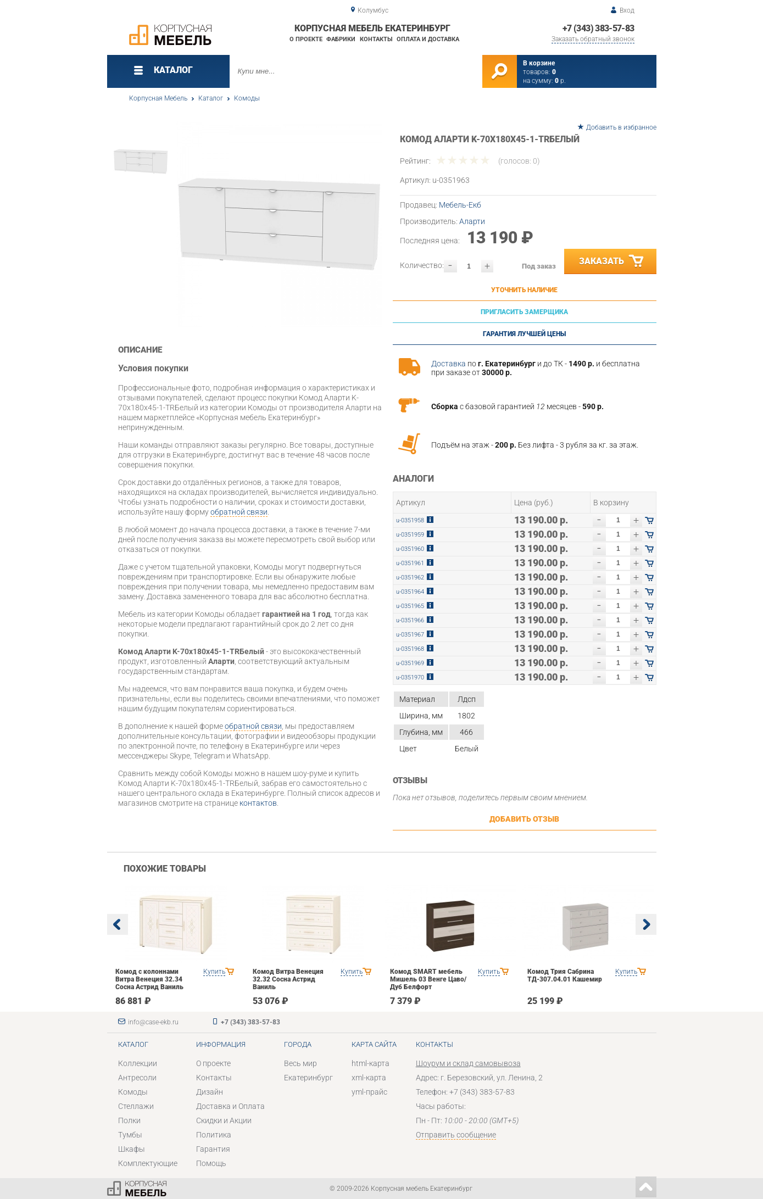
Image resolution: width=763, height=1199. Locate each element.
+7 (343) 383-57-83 (598, 28)
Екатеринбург (308, 1077)
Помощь (211, 1163)
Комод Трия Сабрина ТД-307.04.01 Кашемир (564, 975)
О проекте (305, 39)
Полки (129, 1120)
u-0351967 (410, 634)
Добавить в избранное (621, 127)
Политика (213, 1134)
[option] (279, 224)
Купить (214, 971)
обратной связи (239, 512)
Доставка (448, 363)
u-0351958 (410, 520)
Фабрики (340, 39)
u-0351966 (410, 620)
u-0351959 (410, 534)
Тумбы (130, 1134)
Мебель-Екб (460, 204)
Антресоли (137, 1077)
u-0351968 (410, 649)
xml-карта (369, 1077)
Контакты (376, 39)
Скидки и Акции (224, 1120)
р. (560, 81)
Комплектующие (147, 1163)
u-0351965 (410, 606)
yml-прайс (369, 1092)
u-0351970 (410, 677)
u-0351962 (410, 577)
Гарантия (213, 1149)
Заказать (612, 261)
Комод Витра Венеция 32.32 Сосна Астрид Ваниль (288, 979)
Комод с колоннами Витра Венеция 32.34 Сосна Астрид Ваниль (149, 979)
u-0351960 (410, 549)
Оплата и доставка (428, 39)
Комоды (247, 98)
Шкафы (131, 1149)
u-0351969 (410, 663)
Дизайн (209, 1092)
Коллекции (137, 1063)
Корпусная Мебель (158, 98)
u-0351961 (410, 563)
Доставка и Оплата (230, 1106)
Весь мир (300, 1063)
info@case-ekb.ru (153, 1022)
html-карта (370, 1063)
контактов (258, 803)
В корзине (539, 63)
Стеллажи (136, 1106)
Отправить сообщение (456, 1134)
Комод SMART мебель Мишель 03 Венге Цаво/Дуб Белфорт (428, 979)
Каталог (210, 98)
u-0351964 (410, 591)
